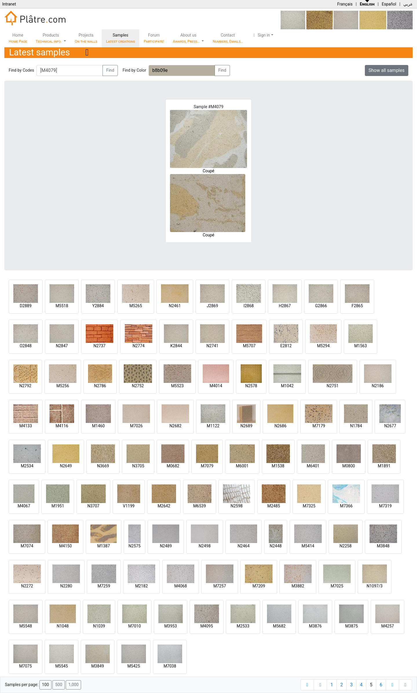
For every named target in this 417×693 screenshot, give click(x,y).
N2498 (205, 546)
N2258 (346, 546)
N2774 (139, 345)
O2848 (26, 345)
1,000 (73, 684)
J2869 (212, 305)
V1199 (128, 506)
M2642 (164, 506)
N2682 (175, 426)
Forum (154, 38)
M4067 (24, 506)
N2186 (378, 385)
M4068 (180, 586)
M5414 (307, 546)
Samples (120, 38)
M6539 (199, 506)
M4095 (206, 626)
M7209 (259, 586)
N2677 (390, 426)
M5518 (62, 305)
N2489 (166, 546)
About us (187, 38)
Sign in (261, 35)
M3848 (383, 546)
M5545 (61, 666)
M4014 (216, 385)
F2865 (357, 305)
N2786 (100, 385)
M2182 (141, 586)
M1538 (278, 466)
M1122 (213, 426)
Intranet (9, 4)
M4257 (387, 626)
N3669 (103, 466)
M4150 (65, 546)
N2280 (66, 586)
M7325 (309, 506)
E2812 (286, 345)
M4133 (25, 426)
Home (18, 38)
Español (389, 4)
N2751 (333, 385)
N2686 (280, 426)
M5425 (133, 666)
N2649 (66, 466)
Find (110, 70)
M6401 (313, 466)
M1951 (58, 506)
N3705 (138, 466)
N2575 (134, 546)
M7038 (170, 666)
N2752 (138, 385)
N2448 (275, 546)
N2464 (243, 546)
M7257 (219, 586)
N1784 (356, 426)
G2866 (321, 305)
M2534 (27, 466)
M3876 (315, 626)
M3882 (298, 586)
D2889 (26, 305)
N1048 (63, 626)
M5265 (135, 305)
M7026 (136, 426)
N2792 (25, 385)
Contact (228, 38)
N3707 (93, 506)
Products (49, 38)
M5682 (279, 626)
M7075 (25, 666)
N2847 (62, 345)
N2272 (27, 586)
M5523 (177, 385)
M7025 (337, 586)
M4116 (62, 426)
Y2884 (98, 305)
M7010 (134, 626)
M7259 (104, 586)
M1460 (98, 426)
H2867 (285, 305)
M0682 (173, 466)
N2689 (246, 426)
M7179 (318, 426)
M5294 (323, 345)
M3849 (97, 666)
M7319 (385, 506)
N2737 (99, 345)
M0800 (348, 466)
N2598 (236, 506)
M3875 (351, 626)
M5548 (25, 626)
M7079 (207, 466)
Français (344, 4)
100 (45, 684)
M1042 (287, 385)
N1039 (99, 626)
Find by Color (134, 70)
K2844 (176, 345)
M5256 (62, 385)
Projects (86, 38)
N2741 (212, 345)
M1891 (384, 466)
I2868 (249, 305)
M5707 (249, 345)
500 (58, 684)
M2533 (243, 626)
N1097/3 (375, 586)
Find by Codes (21, 70)
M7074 (27, 546)
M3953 (170, 626)
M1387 (103, 546)
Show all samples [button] (387, 70)
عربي (408, 4)
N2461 (175, 305)
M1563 (360, 345)
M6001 (242, 466)
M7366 (346, 506)
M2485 (273, 506)
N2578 (251, 385)
